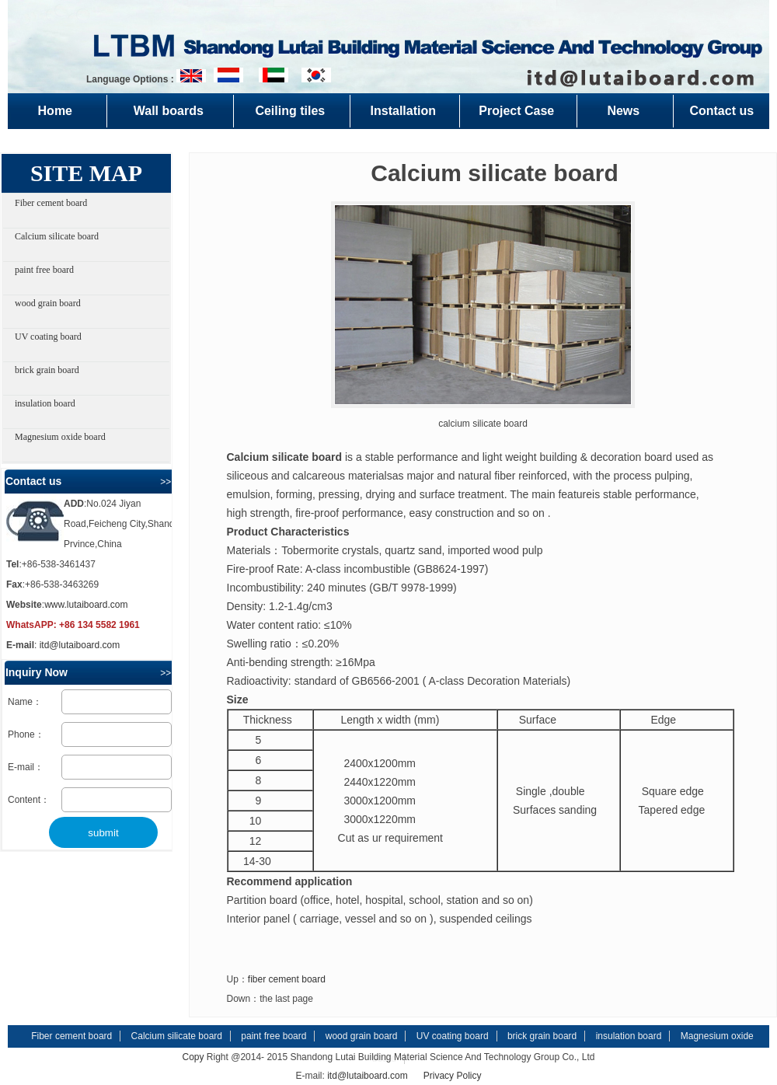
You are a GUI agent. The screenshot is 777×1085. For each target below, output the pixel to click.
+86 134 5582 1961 (99, 624)
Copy (193, 1057)
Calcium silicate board (57, 236)
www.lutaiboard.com (85, 604)
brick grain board (47, 370)
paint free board (44, 269)
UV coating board (48, 336)
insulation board (45, 403)
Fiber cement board (51, 202)
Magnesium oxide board (60, 436)
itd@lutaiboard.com (80, 645)
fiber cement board (287, 979)
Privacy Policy (452, 1075)
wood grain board (48, 303)
